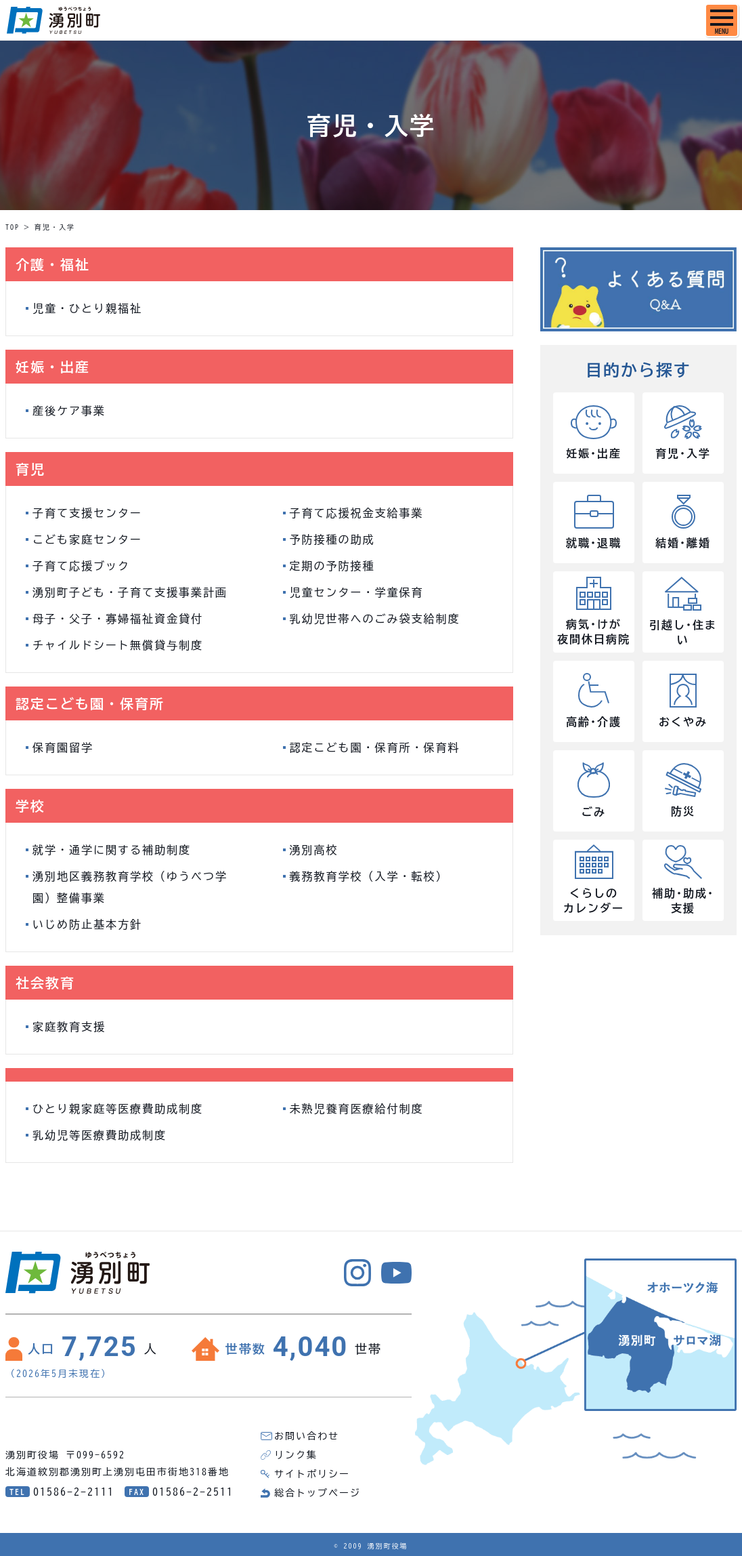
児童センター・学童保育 (357, 592)
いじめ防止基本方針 (87, 924)
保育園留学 (62, 747)
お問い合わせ (306, 1436)
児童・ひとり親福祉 (87, 308)
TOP (12, 227)
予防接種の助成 (332, 539)
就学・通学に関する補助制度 (111, 849)
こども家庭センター (87, 539)
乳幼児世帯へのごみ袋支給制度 (375, 618)
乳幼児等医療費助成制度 (99, 1135)
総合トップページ (317, 1493)
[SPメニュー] (722, 20)
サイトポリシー (312, 1474)
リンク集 (296, 1455)
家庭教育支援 (69, 1026)
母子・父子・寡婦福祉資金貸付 (117, 618)
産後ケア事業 (69, 410)
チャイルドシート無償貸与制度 (117, 645)
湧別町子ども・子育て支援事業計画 (129, 592)
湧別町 (53, 20)
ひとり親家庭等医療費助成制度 (117, 1108)
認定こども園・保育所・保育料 (375, 747)
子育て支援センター (87, 513)
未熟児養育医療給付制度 (357, 1108)
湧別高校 (314, 849)
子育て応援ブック (81, 565)
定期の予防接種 (332, 565)
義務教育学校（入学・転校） (369, 876)
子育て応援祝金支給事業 (357, 513)
